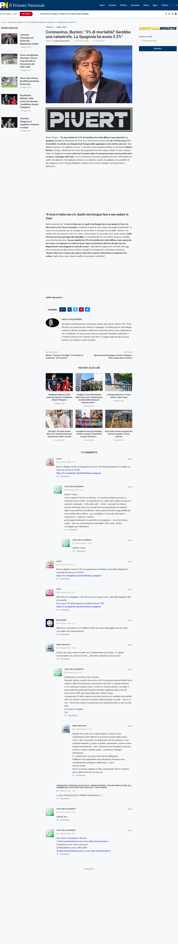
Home (3, 22)
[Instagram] (172, 14)
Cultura (165, 5)
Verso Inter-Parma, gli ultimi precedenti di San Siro (29, 81)
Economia (135, 5)
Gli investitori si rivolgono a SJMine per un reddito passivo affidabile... (65, 14)
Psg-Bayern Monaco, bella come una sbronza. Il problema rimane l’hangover (59, 397)
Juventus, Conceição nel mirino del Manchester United (29, 39)
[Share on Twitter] (75, 309)
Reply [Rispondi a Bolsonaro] (130, 620)
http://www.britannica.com (70, 841)
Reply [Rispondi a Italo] (130, 589)
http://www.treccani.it (98, 841)
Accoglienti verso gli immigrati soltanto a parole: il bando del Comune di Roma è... (89, 434)
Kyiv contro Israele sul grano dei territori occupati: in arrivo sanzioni (118, 434)
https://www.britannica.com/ (71, 851)
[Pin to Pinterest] (81, 309)
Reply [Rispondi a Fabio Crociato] (130, 645)
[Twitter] (169, 14)
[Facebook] (166, 14)
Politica (123, 5)
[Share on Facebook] (69, 309)
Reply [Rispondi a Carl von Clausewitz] (130, 487)
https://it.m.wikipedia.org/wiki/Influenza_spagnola (78, 473)
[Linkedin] (176, 14)
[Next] (38, 14)
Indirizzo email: (158, 39)
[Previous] (35, 14)
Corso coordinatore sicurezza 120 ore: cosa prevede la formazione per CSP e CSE (29, 61)
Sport (155, 5)
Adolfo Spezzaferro (62, 41)
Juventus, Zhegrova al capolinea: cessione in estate (29, 123)
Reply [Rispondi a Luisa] (130, 459)
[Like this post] (63, 309)
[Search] (176, 5)
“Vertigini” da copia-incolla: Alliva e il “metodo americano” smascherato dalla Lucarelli (59, 434)
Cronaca (112, 5)
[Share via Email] (87, 309)
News (102, 5)
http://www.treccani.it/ (101, 851)
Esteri (146, 5)
